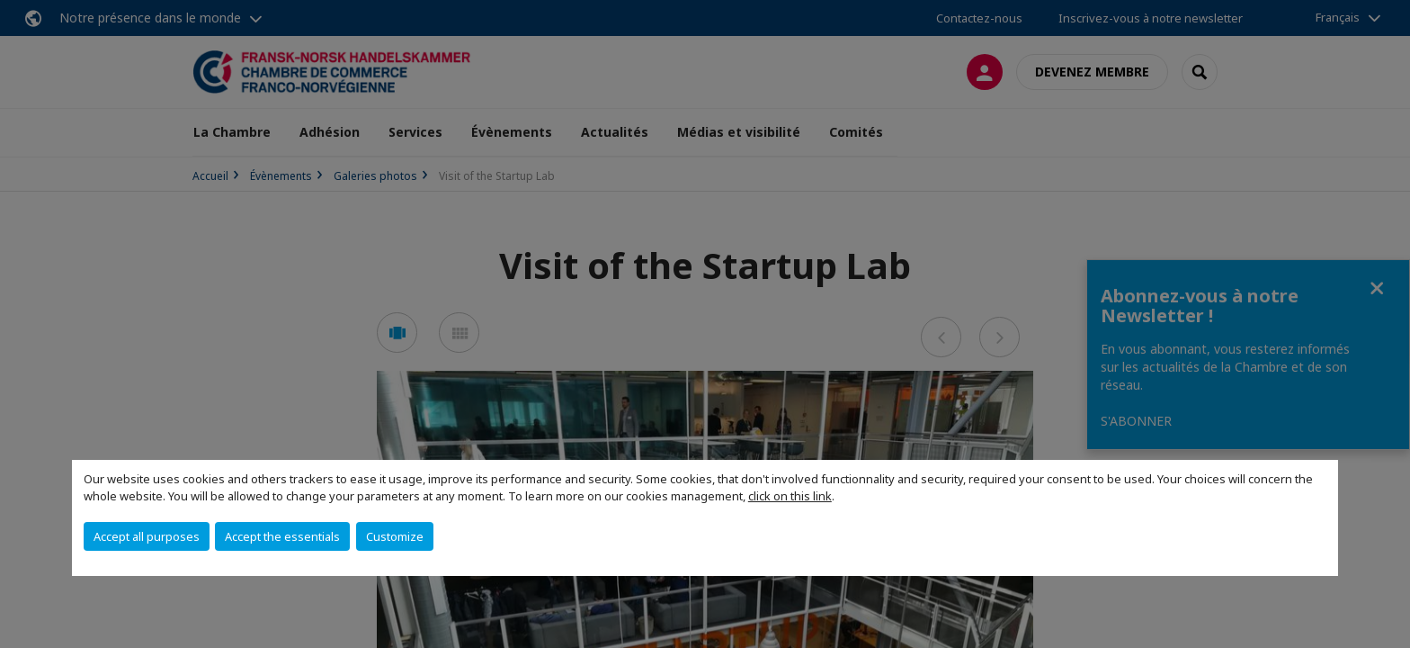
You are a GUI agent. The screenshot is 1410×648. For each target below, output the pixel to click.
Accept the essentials (282, 536)
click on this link (790, 496)
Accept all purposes (147, 536)
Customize (395, 536)
